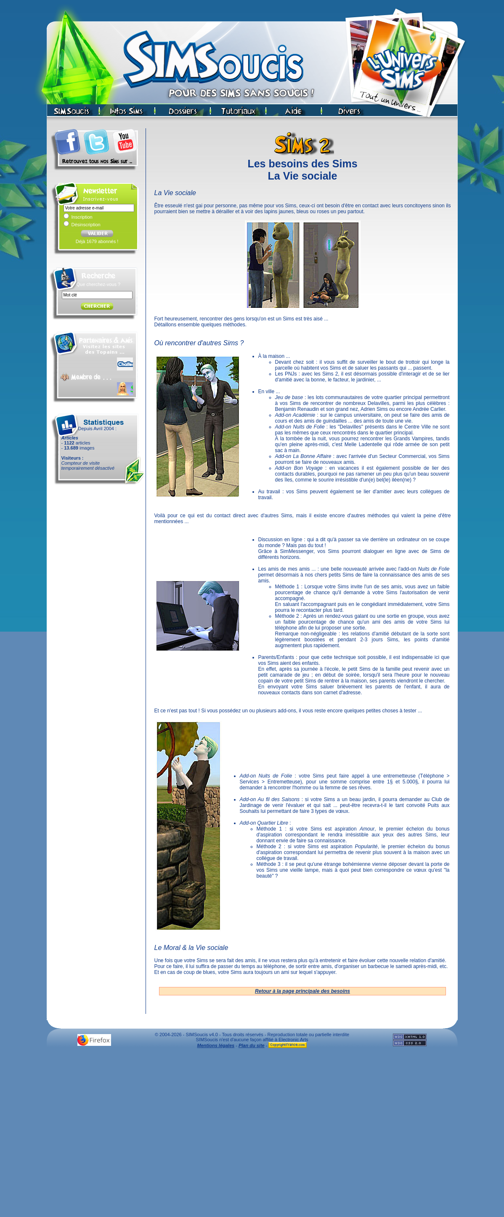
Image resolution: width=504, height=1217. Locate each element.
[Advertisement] (79, 1135)
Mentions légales (216, 1045)
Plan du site (252, 1045)
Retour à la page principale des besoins (302, 991)
